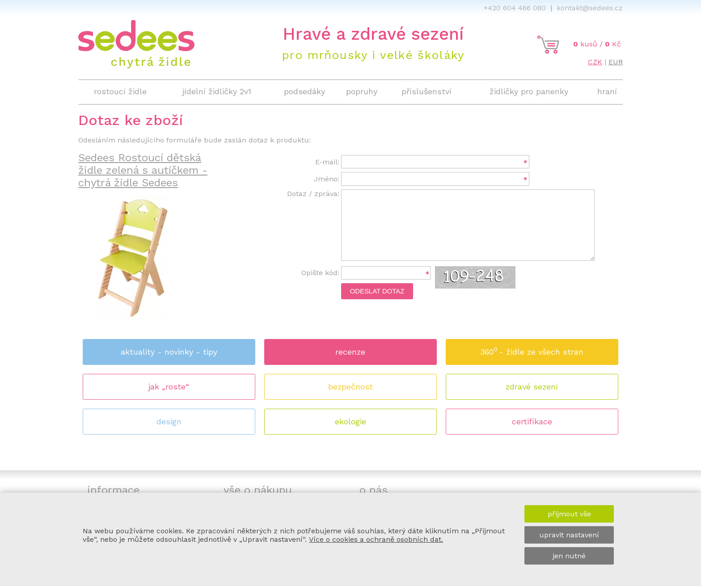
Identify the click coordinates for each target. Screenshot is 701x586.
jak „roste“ (168, 386)
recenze (350, 351)
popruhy (361, 91)
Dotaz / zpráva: (313, 193)
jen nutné (569, 556)
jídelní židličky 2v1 (216, 91)
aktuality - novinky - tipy (169, 351)
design (169, 421)
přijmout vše (569, 514)
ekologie (350, 421)
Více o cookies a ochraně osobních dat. (376, 539)
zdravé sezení (532, 386)
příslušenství (426, 91)
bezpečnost (350, 386)
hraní (607, 91)
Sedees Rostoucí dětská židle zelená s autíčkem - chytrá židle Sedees (142, 170)
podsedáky (304, 91)
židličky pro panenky (529, 91)
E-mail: (327, 162)
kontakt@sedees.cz (590, 8)
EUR (615, 62)
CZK (595, 62)
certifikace (532, 421)
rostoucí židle (120, 91)
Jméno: (326, 179)
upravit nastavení (569, 535)
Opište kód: (320, 272)
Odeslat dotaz (377, 291)
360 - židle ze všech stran (531, 349)
